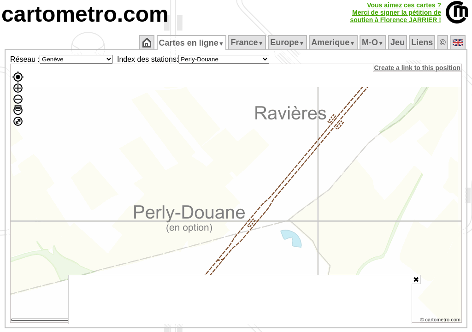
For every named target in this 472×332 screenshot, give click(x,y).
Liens (423, 42)
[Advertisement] (240, 299)
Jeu (398, 42)
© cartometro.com (441, 321)
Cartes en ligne (191, 42)
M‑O (373, 42)
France (247, 42)
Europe (288, 42)
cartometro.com (85, 14)
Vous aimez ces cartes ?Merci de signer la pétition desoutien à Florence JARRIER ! (395, 12)
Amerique (334, 42)
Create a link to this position (418, 67)
